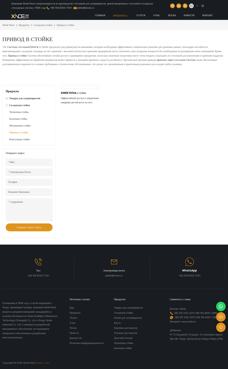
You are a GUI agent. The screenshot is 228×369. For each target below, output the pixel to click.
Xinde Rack (8, 25)
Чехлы (73, 328)
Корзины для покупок (125, 328)
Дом (72, 307)
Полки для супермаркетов (128, 318)
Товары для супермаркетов (128, 307)
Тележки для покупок (125, 333)
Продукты (24, 25)
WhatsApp (189, 270)
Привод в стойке (65, 25)
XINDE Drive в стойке (73, 93)
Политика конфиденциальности (87, 343)
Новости (74, 333)
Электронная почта (114, 270)
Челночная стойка (123, 343)
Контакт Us (76, 338)
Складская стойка (43, 25)
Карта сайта (43, 363)
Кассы (117, 323)
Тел (38, 270)
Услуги (73, 318)
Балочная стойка (123, 348)
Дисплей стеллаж (123, 338)
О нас (73, 323)
